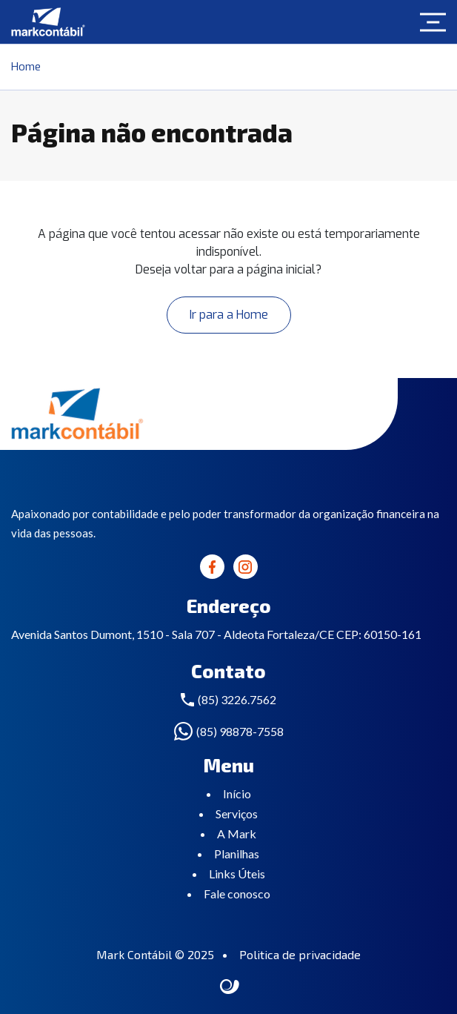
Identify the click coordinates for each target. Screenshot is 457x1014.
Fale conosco (237, 894)
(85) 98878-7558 (240, 731)
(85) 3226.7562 (237, 699)
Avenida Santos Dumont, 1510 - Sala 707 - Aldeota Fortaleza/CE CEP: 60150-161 (216, 634)
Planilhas (236, 853)
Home (26, 66)
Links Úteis (237, 873)
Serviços (237, 813)
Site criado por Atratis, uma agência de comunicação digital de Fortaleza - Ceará (230, 987)
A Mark (236, 833)
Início (237, 793)
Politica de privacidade (300, 954)
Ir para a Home (229, 314)
